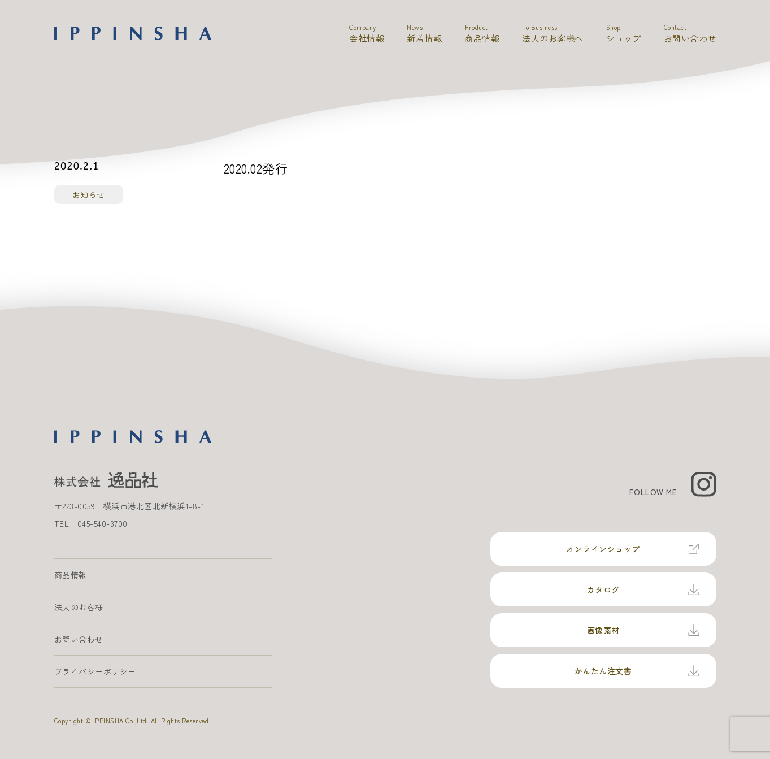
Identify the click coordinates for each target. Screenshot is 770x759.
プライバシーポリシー (95, 671)
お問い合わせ (78, 639)
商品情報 (70, 574)
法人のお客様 (78, 607)
